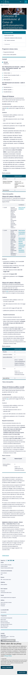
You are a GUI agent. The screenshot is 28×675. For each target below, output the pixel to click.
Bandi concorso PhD (8, 35)
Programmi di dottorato (8, 52)
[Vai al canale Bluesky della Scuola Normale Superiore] (8, 560)
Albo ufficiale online (4, 625)
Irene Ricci (6, 77)
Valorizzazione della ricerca (6, 592)
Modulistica (3, 604)
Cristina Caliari (7, 73)
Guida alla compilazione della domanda (13, 38)
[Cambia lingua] (22, 2)
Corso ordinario (4, 572)
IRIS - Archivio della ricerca (6, 579)
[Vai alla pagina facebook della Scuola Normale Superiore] (11, 560)
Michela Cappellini (8, 89)
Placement (3, 590)
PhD (1, 574)
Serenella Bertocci (8, 87)
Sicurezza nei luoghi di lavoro (6, 624)
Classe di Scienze (4, 566)
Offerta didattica (4, 584)
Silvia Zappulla (7, 79)
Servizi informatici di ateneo (6, 602)
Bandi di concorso (4, 621)
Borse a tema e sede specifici (9, 54)
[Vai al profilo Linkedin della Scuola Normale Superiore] (10, 560)
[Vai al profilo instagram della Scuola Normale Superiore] (6, 560)
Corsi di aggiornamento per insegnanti (8, 597)
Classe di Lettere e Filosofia (6, 564)
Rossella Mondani (8, 91)
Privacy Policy (8, 658)
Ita (20, 1)
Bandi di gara (3, 619)
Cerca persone (3, 612)
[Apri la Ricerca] (25, 1)
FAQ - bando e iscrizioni (9, 40)
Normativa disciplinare (5, 622)
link (7, 291)
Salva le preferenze (7, 669)
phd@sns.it (6, 63)
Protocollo (3, 605)
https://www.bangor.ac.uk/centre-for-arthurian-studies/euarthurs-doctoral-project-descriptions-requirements (22, 245)
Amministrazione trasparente (6, 617)
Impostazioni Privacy (8, 642)
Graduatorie (7, 44)
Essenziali (4, 660)
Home (2, 5)
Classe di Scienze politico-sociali (7, 568)
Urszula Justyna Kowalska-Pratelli (11, 75)
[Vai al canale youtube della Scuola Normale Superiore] (13, 560)
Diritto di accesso (4, 627)
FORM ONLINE (5, 555)
